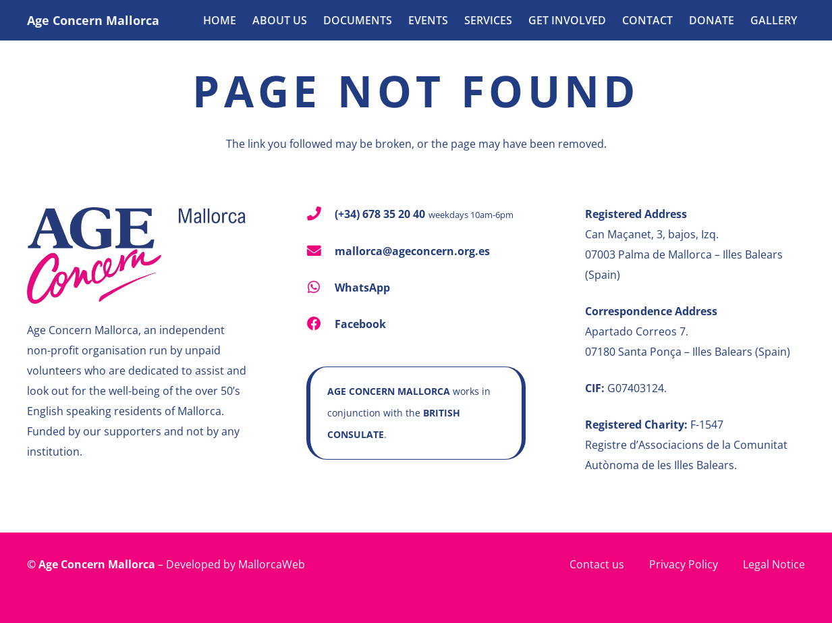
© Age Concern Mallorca (91, 564)
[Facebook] (320, 324)
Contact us (597, 564)
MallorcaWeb (271, 564)
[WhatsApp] (320, 288)
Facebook (360, 324)
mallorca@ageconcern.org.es (412, 251)
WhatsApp (362, 287)
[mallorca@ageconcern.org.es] (320, 251)
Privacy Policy (683, 564)
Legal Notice (774, 564)
